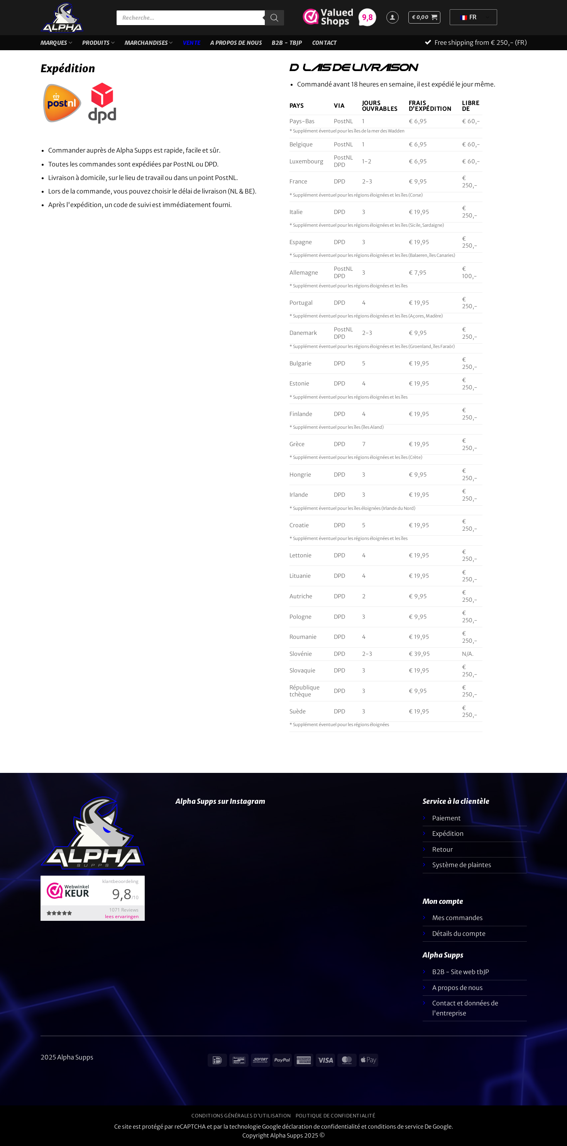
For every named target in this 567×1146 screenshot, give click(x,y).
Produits (98, 42)
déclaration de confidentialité (321, 1126)
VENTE (191, 42)
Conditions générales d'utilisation (241, 1116)
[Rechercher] (274, 17)
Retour (442, 849)
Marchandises (149, 42)
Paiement (446, 818)
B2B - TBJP (287, 42)
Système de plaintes (461, 865)
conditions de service (395, 1126)
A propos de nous (236, 42)
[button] (424, 17)
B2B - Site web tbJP (460, 972)
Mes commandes (457, 918)
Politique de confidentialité (336, 1116)
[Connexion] (392, 17)
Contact (324, 42)
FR (468, 17)
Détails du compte (459, 933)
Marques (57, 42)
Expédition (448, 833)
